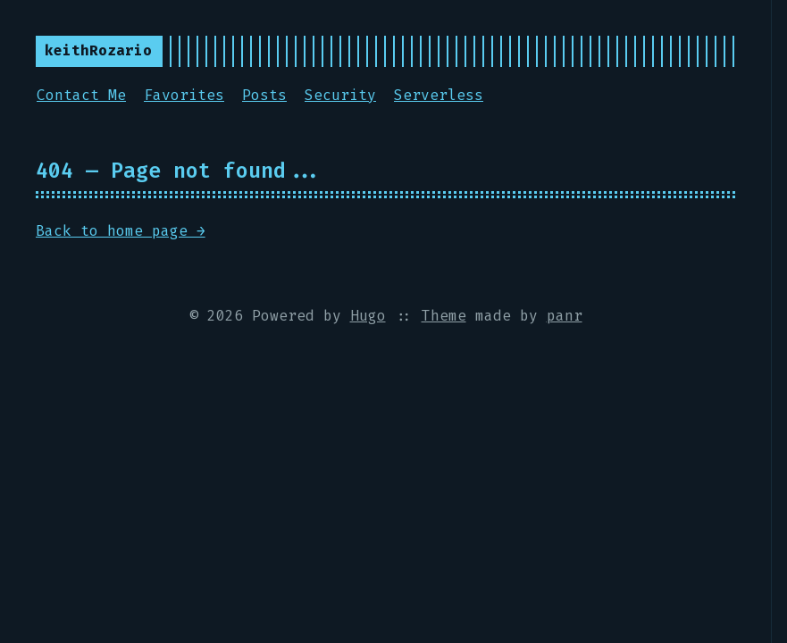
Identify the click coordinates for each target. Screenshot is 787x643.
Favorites (184, 95)
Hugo (368, 315)
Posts (264, 95)
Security (340, 95)
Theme (444, 315)
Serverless (438, 95)
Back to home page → (120, 230)
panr (564, 315)
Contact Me (81, 95)
